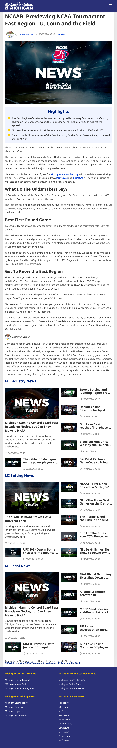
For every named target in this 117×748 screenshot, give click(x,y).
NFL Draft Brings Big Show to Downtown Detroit (94, 551)
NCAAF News (65, 719)
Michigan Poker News (16, 715)
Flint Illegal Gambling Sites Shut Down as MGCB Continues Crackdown (95, 576)
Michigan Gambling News (20, 696)
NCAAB (61, 34)
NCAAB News (65, 724)
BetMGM (78, 178)
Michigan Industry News (17, 707)
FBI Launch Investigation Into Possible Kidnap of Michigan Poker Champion (93, 628)
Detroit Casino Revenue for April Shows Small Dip (92, 408)
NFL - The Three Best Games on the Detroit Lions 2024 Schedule (95, 502)
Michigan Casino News (16, 703)
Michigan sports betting (65, 174)
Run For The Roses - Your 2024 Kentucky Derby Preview (94, 535)
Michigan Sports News (71, 696)
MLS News (64, 732)
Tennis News (65, 736)
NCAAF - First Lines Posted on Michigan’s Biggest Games (95, 485)
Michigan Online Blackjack (72, 680)
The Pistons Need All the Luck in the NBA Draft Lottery (94, 518)
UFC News (64, 728)
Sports (52, 661)
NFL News (64, 703)
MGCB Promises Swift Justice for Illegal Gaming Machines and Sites (39, 645)
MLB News (64, 711)
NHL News (64, 715)
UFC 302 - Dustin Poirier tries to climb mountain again (40, 551)
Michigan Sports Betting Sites (19, 688)
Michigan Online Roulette (71, 688)
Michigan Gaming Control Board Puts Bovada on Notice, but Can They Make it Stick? (31, 427)
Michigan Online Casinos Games (77, 673)
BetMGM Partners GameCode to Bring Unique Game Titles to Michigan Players (96, 461)
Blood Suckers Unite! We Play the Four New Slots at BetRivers (95, 443)
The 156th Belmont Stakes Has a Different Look (28, 519)
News (41, 661)
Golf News (64, 740)
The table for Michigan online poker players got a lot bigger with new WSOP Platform (40, 461)
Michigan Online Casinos (17, 680)
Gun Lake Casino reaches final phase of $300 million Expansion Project (95, 426)
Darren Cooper (22, 336)
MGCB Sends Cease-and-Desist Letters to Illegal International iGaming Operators (95, 611)
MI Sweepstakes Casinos (17, 684)
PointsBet (62, 178)
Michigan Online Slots (70, 684)
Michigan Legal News (15, 711)
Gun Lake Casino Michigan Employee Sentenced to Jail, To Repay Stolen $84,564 (95, 645)
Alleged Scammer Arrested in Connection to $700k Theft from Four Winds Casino (96, 593)
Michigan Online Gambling (20, 673)
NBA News (64, 707)
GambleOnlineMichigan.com (19, 661)
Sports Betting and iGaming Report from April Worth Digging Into (95, 391)
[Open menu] (110, 5)
